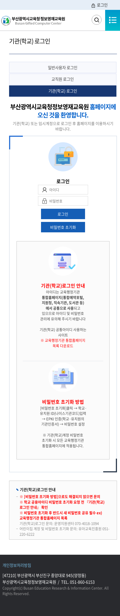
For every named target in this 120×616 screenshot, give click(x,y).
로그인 (99, 5)
